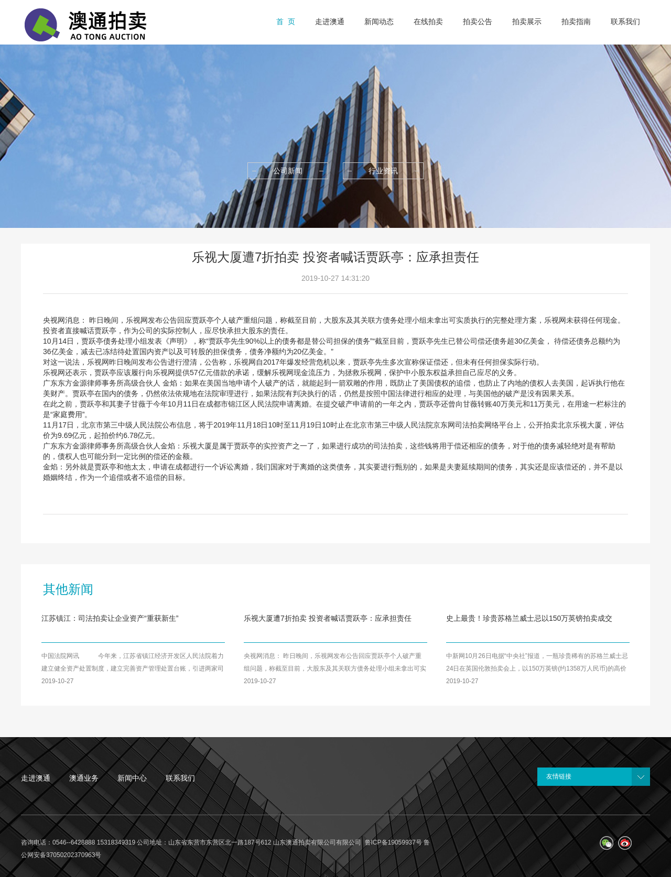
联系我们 (180, 778)
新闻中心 (132, 778)
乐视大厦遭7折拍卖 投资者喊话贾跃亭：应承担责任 (328, 618)
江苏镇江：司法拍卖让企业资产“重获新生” (109, 618)
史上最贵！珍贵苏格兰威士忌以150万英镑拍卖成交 (529, 618)
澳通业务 (84, 778)
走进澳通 (35, 778)
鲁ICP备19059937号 (393, 842)
